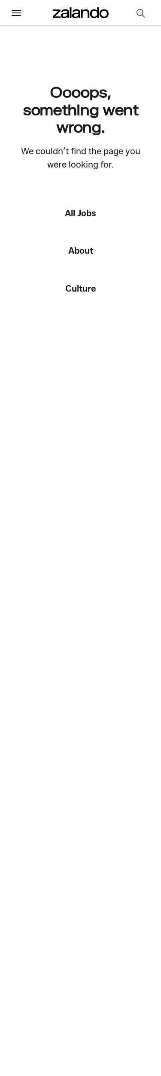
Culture (80, 288)
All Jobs (80, 213)
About (80, 250)
